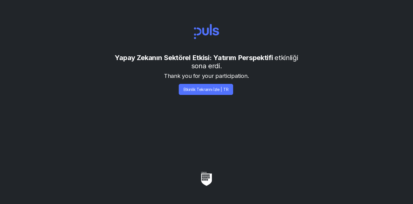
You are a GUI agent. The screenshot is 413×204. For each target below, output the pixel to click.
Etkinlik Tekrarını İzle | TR (206, 89)
